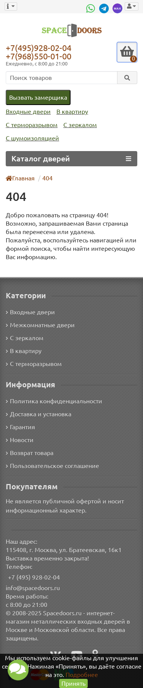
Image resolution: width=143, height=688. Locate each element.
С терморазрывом (31, 125)
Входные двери (27, 111)
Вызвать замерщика (37, 97)
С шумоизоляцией (31, 138)
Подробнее (82, 674)
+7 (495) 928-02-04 (34, 576)
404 (48, 178)
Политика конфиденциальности (53, 400)
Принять (73, 683)
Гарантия (21, 426)
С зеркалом (79, 125)
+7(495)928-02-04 (40, 47)
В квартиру (70, 111)
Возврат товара (30, 452)
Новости (20, 439)
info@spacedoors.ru (33, 587)
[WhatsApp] (91, 8)
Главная (20, 178)
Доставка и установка (38, 413)
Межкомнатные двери (39, 324)
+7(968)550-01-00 (40, 56)
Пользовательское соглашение (52, 465)
